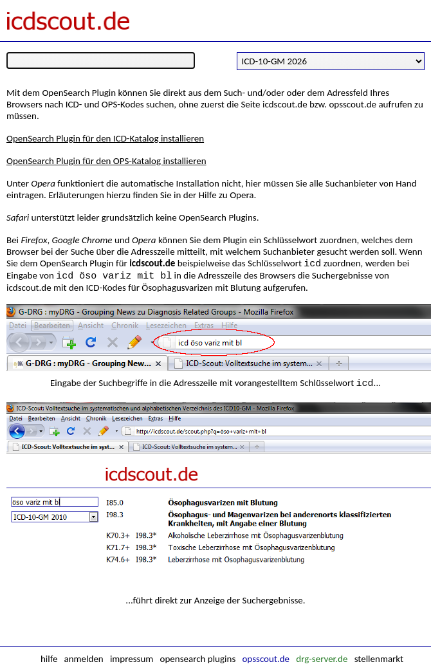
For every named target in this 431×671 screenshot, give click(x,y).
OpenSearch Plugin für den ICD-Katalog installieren (105, 138)
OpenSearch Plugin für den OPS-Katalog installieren (106, 161)
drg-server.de (321, 659)
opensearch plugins (198, 659)
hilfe (49, 659)
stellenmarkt (378, 659)
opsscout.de (265, 659)
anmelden (84, 659)
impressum (131, 659)
